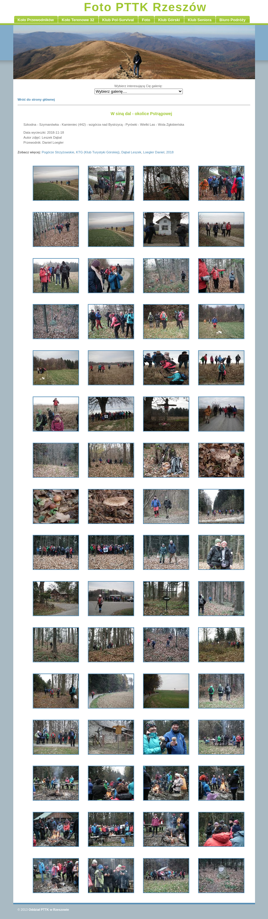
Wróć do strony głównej (36, 99)
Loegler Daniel (153, 152)
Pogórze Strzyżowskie (58, 152)
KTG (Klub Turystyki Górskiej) (97, 152)
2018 (170, 152)
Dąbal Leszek (131, 152)
